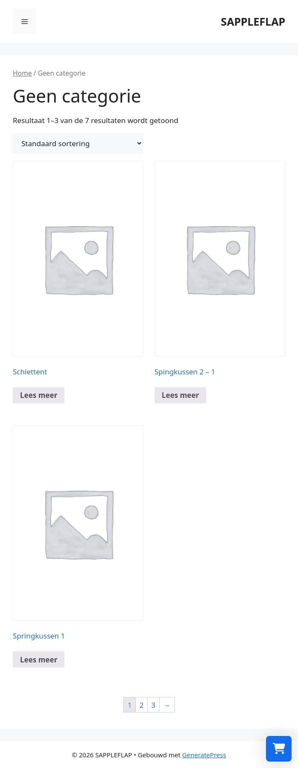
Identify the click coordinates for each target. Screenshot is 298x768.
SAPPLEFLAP (253, 21)
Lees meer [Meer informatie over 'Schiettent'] (38, 395)
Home (22, 73)
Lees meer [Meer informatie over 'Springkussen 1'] (38, 660)
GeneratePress (204, 754)
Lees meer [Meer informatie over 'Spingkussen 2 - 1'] (180, 395)
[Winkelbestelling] (78, 143)
